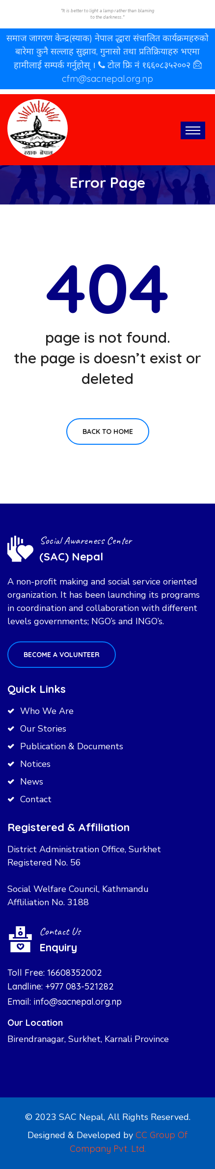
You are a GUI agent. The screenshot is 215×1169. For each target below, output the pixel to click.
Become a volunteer (62, 654)
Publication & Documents (71, 746)
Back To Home (107, 431)
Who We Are (47, 711)
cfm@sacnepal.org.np (107, 78)
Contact (36, 799)
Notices (35, 764)
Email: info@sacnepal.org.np (64, 1001)
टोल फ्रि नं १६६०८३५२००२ (150, 65)
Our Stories (43, 729)
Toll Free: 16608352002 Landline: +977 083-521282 (60, 979)
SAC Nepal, (82, 1117)
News (31, 782)
